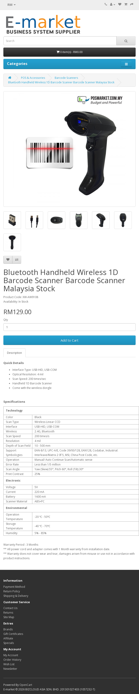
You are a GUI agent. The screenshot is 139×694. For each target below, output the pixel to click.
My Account (10, 655)
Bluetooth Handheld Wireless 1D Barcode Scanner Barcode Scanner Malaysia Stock (61, 82)
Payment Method (14, 587)
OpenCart (25, 685)
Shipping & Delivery (15, 596)
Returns (8, 612)
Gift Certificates (13, 634)
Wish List (8, 664)
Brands (8, 629)
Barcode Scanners (66, 78)
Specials (8, 643)
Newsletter (10, 669)
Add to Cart (69, 340)
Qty (5, 320)
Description (14, 353)
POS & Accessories (33, 78)
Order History (12, 660)
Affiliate (8, 638)
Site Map (8, 617)
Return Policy (11, 591)
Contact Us (10, 608)
